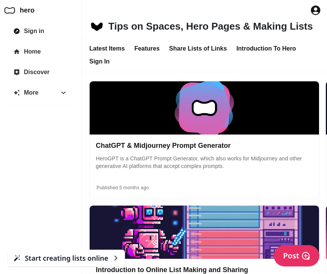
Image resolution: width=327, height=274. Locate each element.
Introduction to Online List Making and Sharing (172, 270)
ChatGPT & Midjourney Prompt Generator (163, 145)
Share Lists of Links (198, 48)
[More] (41, 92)
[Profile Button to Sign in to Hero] (315, 10)
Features (147, 48)
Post (296, 255)
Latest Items (107, 48)
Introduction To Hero (266, 48)
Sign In (99, 61)
